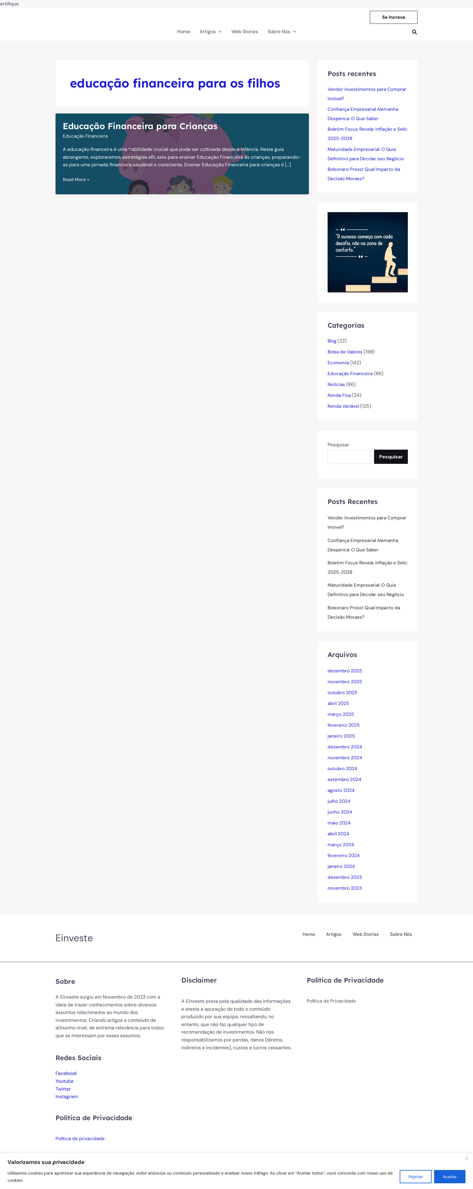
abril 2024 (339, 839)
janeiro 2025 (342, 741)
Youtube (65, 1086)
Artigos (336, 938)
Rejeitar (415, 1176)
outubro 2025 (343, 697)
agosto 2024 (342, 795)
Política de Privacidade (332, 1006)
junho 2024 (340, 817)
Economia (338, 365)
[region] (236, 1171)
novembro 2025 (345, 687)
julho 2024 (339, 806)
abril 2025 (339, 708)
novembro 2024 (345, 763)
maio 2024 (339, 828)
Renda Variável (344, 409)
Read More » (76, 181)
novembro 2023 (345, 893)
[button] (393, 17)
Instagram (67, 1101)
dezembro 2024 (345, 752)
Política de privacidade (81, 1143)
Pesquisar (338, 447)
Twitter (63, 1094)
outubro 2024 (343, 773)
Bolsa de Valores (346, 354)
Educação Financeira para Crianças (144, 126)
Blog (332, 343)
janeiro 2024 (342, 871)
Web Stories (367, 938)
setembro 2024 (345, 784)
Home (312, 938)
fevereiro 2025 (344, 730)
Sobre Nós (401, 938)
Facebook (66, 1078)
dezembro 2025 (345, 676)
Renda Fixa (340, 398)
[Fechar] (466, 1158)
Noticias (337, 387)
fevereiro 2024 (344, 860)
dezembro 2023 (345, 882)
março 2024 (341, 849)
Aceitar (450, 1176)
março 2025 (341, 719)
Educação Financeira (86, 137)
